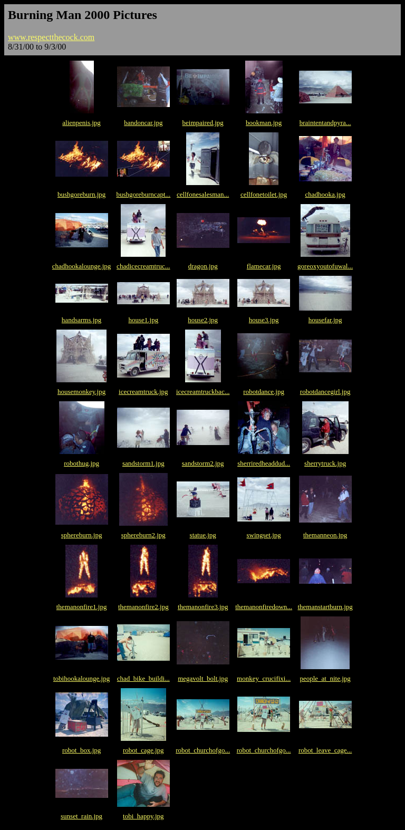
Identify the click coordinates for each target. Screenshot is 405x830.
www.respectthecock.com (51, 37)
